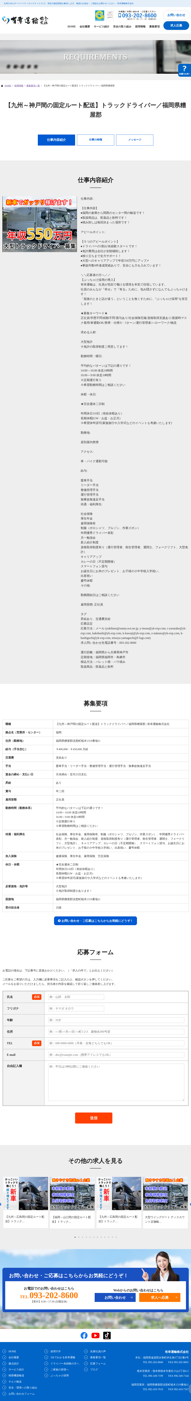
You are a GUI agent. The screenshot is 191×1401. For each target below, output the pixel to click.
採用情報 (140, 26)
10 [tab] (109, 1237)
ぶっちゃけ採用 (59, 1375)
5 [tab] (90, 1237)
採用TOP (55, 1351)
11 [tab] (112, 1237)
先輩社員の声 (97, 1351)
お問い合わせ (176, 15)
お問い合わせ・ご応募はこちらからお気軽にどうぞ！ (97, 920)
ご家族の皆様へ (59, 1369)
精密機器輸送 (16, 1375)
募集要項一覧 (33, 85)
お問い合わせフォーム (21, 1393)
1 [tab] (75, 1237)
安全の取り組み (122, 26)
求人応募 (176, 25)
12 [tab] (116, 1237)
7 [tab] (97, 1237)
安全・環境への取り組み (22, 1387)
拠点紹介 (13, 1363)
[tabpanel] (25, 1202)
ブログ (93, 1369)
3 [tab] (82, 1237)
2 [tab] (79, 1237)
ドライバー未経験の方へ (64, 1363)
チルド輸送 (14, 1381)
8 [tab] (101, 1237)
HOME (72, 26)
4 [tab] (86, 1237)
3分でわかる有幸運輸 (62, 1357)
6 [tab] (94, 1237)
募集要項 (154, 26)
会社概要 (85, 26)
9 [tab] (105, 1237)
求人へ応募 (159, 1298)
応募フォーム (97, 1363)
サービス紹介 (101, 26)
